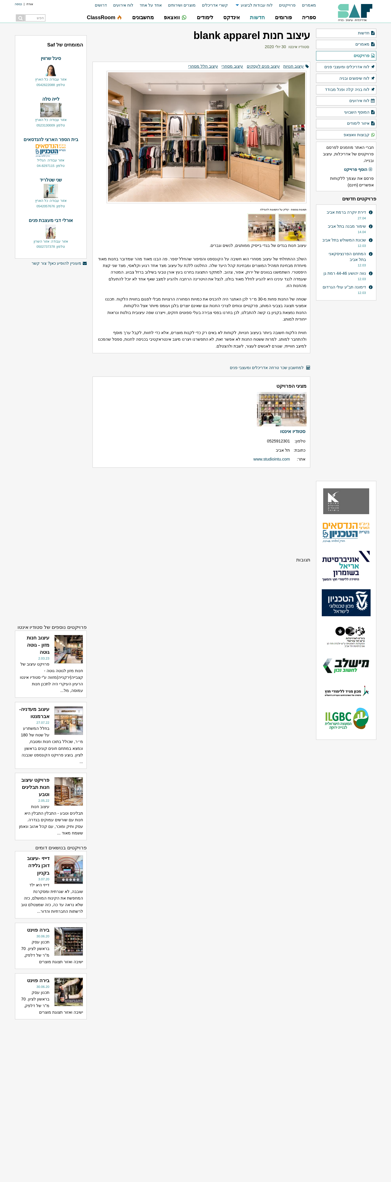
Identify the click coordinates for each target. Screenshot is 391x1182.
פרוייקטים (287, 5)
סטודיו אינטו (298, 46)
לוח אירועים (123, 5)
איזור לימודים (361, 123)
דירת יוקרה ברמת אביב (346, 212)
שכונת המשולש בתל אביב (344, 240)
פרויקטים (364, 56)
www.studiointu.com (271, 459)
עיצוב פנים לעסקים (263, 66)
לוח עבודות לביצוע (257, 5)
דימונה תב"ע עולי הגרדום (344, 287)
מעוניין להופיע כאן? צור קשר (59, 263)
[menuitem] (306, 5)
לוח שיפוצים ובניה (357, 78)
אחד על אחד (151, 5)
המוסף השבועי (359, 112)
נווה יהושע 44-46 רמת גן (344, 273)
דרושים (101, 5)
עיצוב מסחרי (232, 66)
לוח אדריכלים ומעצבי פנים (349, 67)
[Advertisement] (201, 512)
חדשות (366, 33)
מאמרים (309, 5)
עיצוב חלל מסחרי (203, 66)
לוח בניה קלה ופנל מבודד (350, 90)
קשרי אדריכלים (215, 5)
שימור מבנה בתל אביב (347, 226)
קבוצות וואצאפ (359, 135)
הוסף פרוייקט (358, 170)
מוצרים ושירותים (182, 5)
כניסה (18, 4)
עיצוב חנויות (293, 66)
